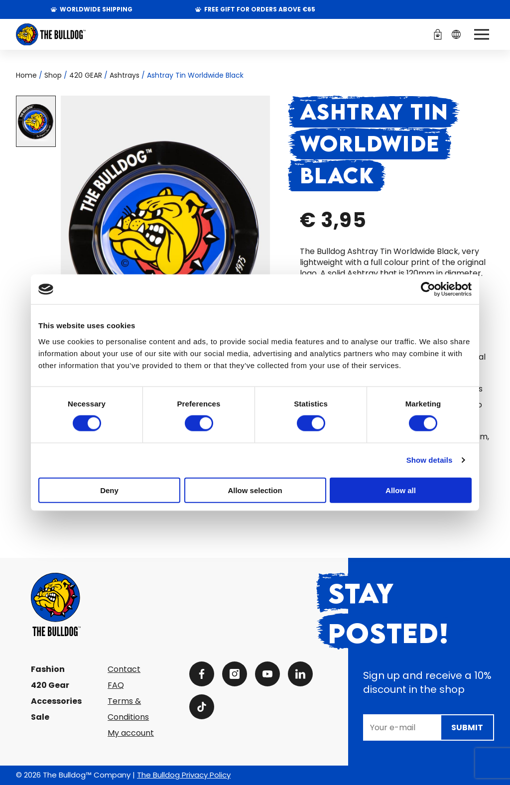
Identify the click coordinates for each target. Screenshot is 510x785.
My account (131, 733)
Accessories (56, 701)
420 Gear (50, 685)
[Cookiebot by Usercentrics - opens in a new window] (428, 289)
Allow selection (255, 490)
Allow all (400, 490)
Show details (429, 460)
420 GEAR (85, 75)
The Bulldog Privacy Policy (184, 775)
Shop (53, 75)
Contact (124, 669)
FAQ (116, 685)
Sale (40, 717)
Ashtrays (124, 75)
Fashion (48, 669)
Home (26, 75)
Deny (109, 490)
